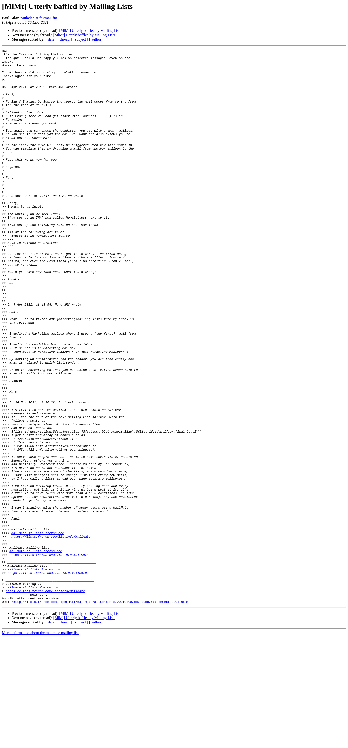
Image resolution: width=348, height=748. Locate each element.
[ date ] (51, 39)
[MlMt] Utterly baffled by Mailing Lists (90, 31)
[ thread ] (65, 39)
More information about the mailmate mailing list (40, 744)
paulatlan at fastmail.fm (38, 18)
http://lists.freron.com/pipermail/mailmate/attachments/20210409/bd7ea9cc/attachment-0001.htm (100, 713)
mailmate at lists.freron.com (37, 630)
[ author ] (96, 39)
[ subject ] (80, 39)
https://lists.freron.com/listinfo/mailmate (51, 634)
